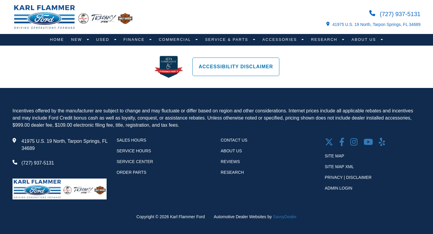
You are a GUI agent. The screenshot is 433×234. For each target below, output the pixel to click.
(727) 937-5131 (394, 13)
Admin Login (339, 188)
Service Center (135, 161)
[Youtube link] (368, 143)
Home (57, 39)
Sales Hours (132, 140)
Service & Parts (227, 39)
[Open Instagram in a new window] (354, 143)
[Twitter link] (329, 143)
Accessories (280, 39)
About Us (364, 39)
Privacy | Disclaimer (348, 177)
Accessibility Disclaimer (236, 66)
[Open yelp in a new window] (382, 143)
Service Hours (134, 150)
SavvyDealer (285, 216)
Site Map (334, 156)
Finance (135, 39)
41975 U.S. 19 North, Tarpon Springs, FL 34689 (373, 24)
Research (325, 39)
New (77, 39)
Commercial (175, 39)
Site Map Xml (339, 166)
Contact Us (234, 140)
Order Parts (132, 172)
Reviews (230, 161)
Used (103, 39)
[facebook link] (342, 143)
